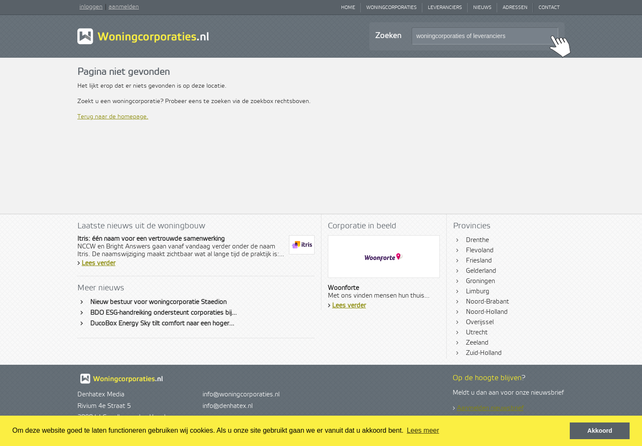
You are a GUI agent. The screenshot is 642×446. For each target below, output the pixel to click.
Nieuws (482, 8)
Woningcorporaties (391, 8)
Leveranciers (445, 8)
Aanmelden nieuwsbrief (490, 408)
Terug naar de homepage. (112, 117)
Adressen (515, 8)
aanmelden (124, 7)
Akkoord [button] (599, 430)
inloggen (91, 7)
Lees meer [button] (423, 430)
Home (348, 8)
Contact (549, 8)
